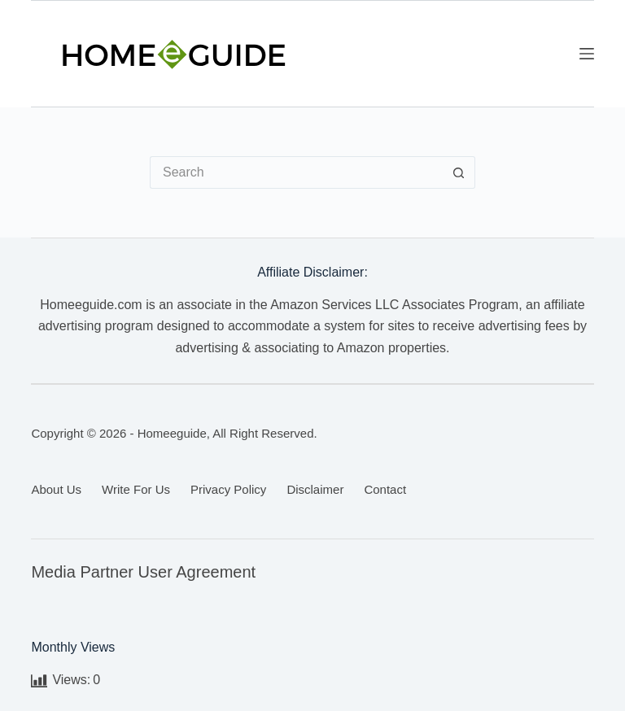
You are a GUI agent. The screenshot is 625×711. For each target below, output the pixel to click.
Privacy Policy (228, 489)
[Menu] (586, 53)
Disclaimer (314, 489)
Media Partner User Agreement (143, 572)
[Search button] (459, 172)
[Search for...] (296, 172)
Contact (385, 489)
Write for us (136, 489)
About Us (56, 489)
